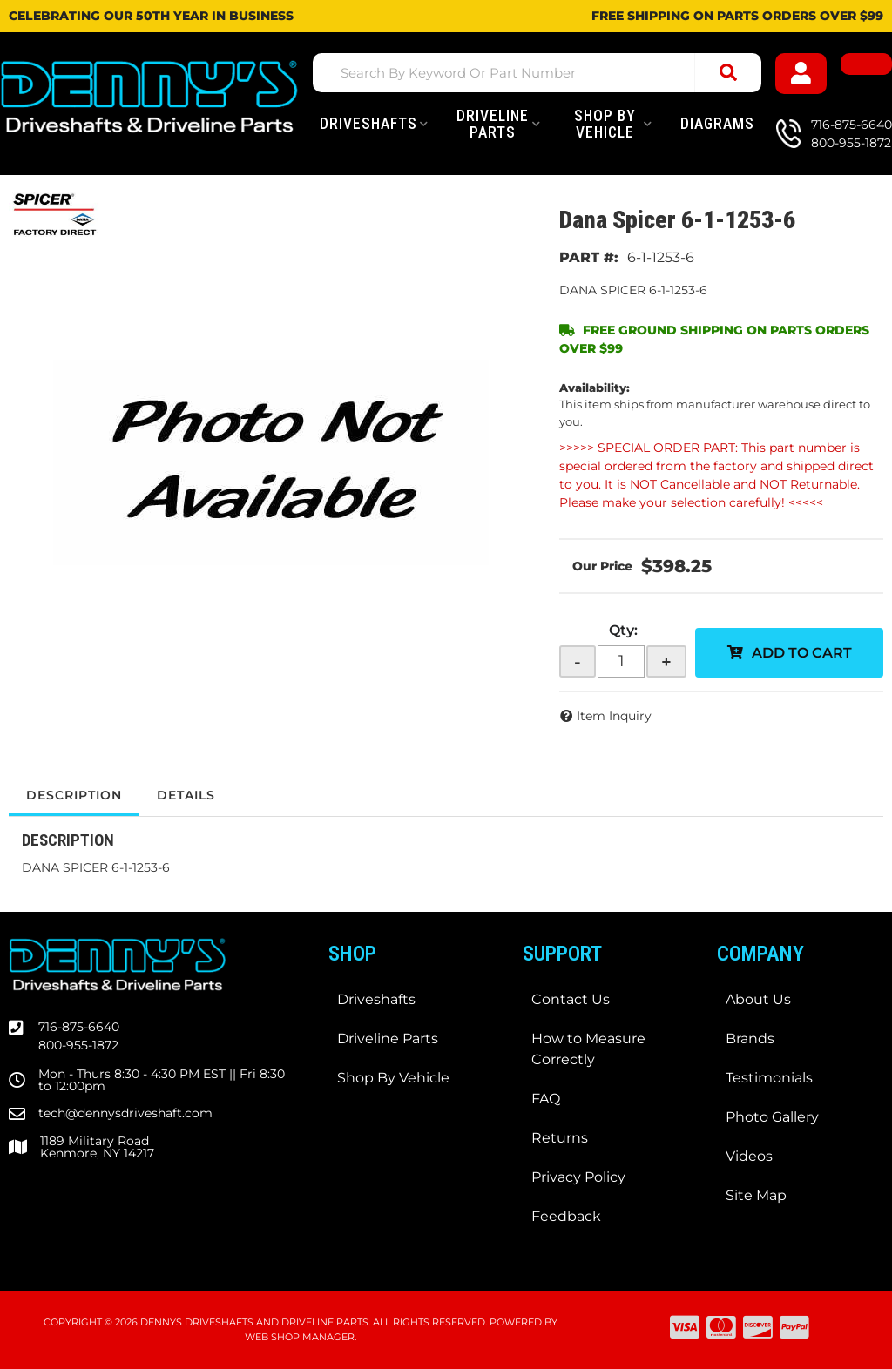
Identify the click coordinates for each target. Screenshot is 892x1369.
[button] (537, 72)
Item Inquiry (614, 716)
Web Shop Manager (300, 1337)
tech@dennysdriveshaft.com (125, 1113)
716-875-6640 (78, 1027)
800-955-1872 (78, 1045)
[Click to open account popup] (801, 73)
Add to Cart (802, 652)
